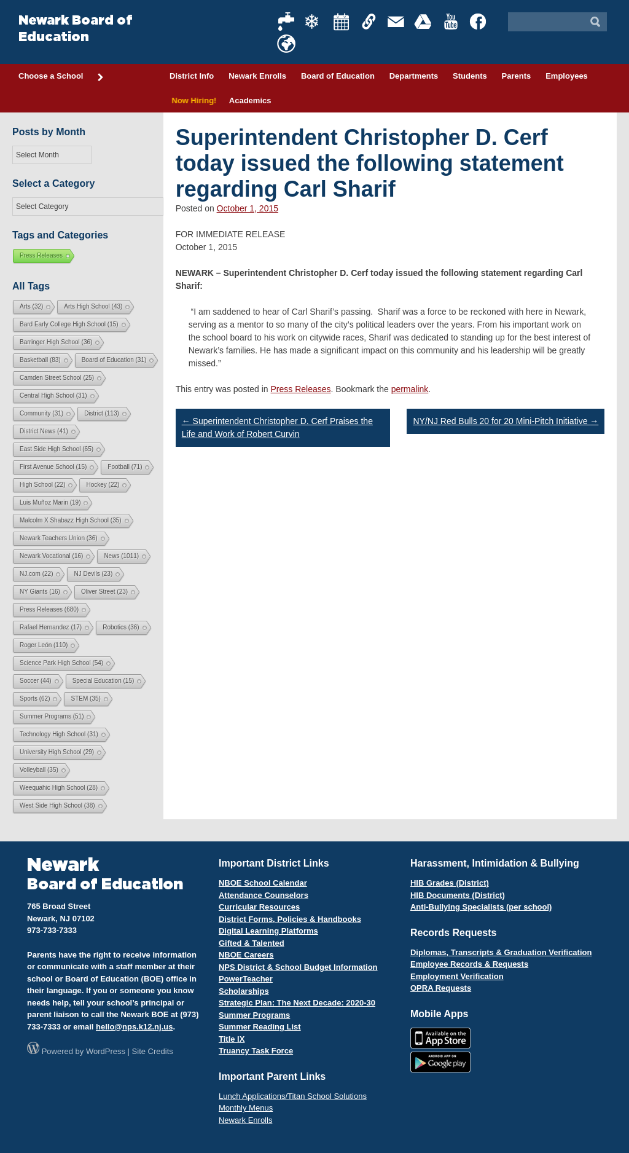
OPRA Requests (440, 988)
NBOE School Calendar (263, 882)
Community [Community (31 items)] (41, 413)
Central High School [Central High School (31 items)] (53, 395)
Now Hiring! (192, 100)
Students (470, 76)
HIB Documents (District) (457, 895)
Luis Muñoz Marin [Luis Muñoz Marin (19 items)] (50, 502)
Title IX (231, 1039)
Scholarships (244, 991)
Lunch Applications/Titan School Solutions (293, 1096)
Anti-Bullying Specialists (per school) (481, 906)
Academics (250, 100)
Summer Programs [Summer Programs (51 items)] (52, 716)
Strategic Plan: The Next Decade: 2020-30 (297, 1002)
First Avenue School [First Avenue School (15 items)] (53, 466)
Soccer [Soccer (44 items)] (36, 680)
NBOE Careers (246, 954)
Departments (413, 76)
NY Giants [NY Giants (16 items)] (40, 591)
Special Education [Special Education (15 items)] (103, 680)
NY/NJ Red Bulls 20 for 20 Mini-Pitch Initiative (505, 421)
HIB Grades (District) (449, 882)
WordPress (105, 1051)
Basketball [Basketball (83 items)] (40, 359)
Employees (566, 76)
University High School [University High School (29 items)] (57, 752)
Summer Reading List (260, 1026)
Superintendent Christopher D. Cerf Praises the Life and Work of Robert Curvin (277, 427)
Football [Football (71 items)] (124, 466)
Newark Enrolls (257, 76)
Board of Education (338, 76)
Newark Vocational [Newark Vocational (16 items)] (51, 556)
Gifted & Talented (251, 943)
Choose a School (61, 77)
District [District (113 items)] (101, 413)
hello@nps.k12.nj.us (134, 1026)
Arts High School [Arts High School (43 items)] (93, 306)
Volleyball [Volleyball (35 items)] (39, 769)
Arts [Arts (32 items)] (31, 306)
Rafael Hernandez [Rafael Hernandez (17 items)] (51, 627)
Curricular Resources (259, 906)
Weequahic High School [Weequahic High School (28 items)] (59, 787)
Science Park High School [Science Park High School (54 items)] (61, 662)
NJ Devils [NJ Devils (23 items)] (93, 573)
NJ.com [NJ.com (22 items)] (36, 573)
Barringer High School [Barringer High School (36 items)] (56, 342)
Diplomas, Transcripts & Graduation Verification (501, 952)
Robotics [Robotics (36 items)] (121, 627)
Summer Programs (254, 1015)
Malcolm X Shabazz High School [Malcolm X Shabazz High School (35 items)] (71, 520)
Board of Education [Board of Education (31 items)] (114, 359)
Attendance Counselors (263, 895)
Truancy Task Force (256, 1050)
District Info (192, 76)
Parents (516, 76)
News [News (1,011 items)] (121, 556)
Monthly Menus (246, 1107)
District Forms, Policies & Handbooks (290, 919)
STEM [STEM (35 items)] (85, 698)
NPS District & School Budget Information (298, 967)
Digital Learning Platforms (268, 930)
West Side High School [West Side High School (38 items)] (57, 805)
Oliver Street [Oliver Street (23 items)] (104, 591)
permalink (410, 389)
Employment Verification (457, 976)
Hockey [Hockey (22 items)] (102, 484)
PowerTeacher (246, 978)
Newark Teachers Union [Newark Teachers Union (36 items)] (59, 538)
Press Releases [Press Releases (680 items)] (49, 609)
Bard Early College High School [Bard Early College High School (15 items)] (69, 324)
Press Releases (301, 389)
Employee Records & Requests (469, 964)
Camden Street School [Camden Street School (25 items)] (57, 377)
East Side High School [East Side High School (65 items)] (56, 449)
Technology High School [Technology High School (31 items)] (59, 734)
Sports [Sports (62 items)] (35, 698)
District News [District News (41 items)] (44, 431)
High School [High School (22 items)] (42, 484)
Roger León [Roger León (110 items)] (44, 645)
